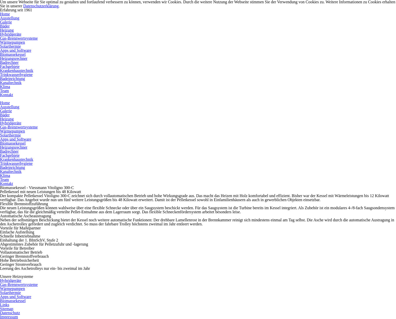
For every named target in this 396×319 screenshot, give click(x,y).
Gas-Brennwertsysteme (19, 38)
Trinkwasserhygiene (16, 74)
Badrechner (9, 62)
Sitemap (6, 309)
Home (5, 14)
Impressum (9, 317)
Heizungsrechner (13, 58)
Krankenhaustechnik (16, 70)
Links (4, 305)
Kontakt (6, 95)
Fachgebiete (9, 66)
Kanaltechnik (10, 83)
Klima (5, 87)
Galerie (6, 22)
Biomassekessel (13, 54)
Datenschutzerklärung (41, 6)
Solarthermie (10, 46)
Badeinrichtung (12, 78)
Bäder (5, 26)
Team (4, 91)
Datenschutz (10, 313)
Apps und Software (15, 50)
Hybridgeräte (10, 34)
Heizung (7, 30)
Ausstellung (9, 18)
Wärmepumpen (12, 42)
